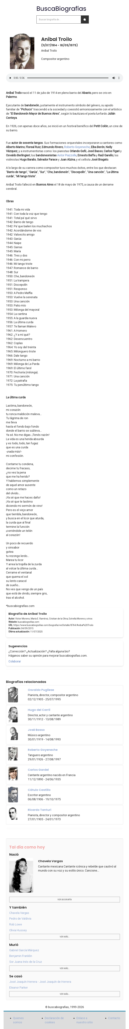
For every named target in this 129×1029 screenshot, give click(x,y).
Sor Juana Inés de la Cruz (25, 961)
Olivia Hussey (18, 930)
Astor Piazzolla (66, 155)
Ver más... (64, 937)
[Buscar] (85, 19)
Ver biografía (64, 899)
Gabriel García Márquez (24, 950)
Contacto (114, 1018)
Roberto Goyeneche (77, 147)
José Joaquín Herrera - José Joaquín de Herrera (40, 981)
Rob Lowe (15, 924)
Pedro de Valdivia (20, 918)
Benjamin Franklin (20, 956)
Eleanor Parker (18, 987)
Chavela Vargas (19, 913)
